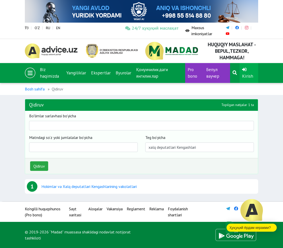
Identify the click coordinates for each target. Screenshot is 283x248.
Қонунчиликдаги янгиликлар (152, 73)
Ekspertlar (101, 73)
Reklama (156, 208)
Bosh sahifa (35, 88)
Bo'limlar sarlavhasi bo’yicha (52, 115)
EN (58, 28)
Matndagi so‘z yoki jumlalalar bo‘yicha (60, 137)
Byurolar (123, 73)
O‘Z (37, 28)
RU (48, 28)
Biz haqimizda (49, 73)
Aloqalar (95, 208)
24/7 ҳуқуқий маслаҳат (151, 28)
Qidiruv (39, 166)
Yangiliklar (76, 73)
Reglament (136, 208)
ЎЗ (27, 28)
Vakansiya (115, 208)
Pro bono (192, 73)
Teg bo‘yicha (155, 137)
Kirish (247, 73)
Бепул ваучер (212, 73)
